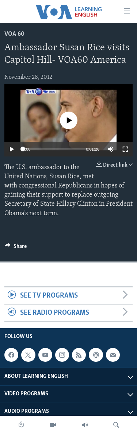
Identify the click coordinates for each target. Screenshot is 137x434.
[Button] (16, 248)
